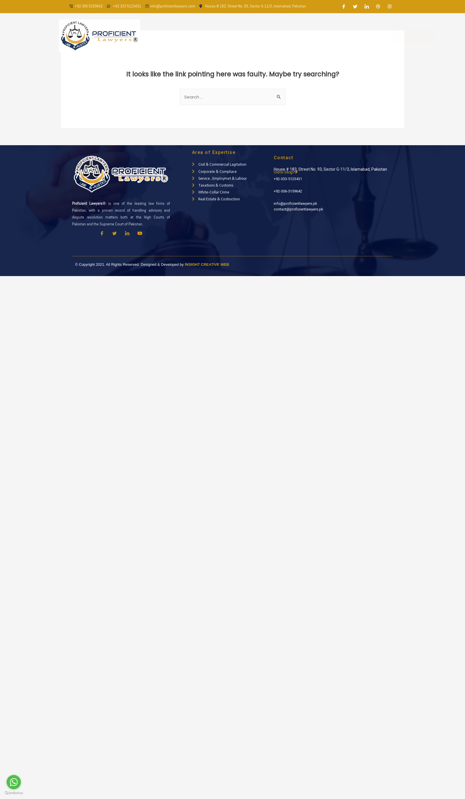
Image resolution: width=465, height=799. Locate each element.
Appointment (394, 35)
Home (181, 35)
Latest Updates (308, 35)
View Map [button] (306, 172)
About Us (205, 35)
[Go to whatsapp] (14, 782)
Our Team (233, 35)
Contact (341, 35)
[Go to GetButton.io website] (14, 793)
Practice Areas (268, 35)
